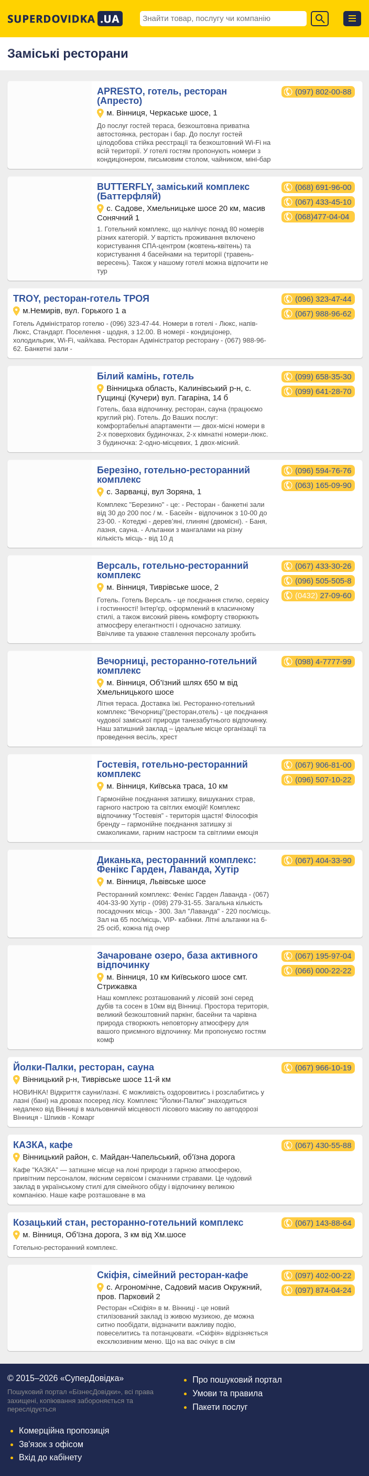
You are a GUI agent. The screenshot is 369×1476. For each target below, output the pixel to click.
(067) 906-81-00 (323, 764)
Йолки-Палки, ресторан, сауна (83, 1067)
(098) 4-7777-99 (323, 661)
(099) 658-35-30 (323, 376)
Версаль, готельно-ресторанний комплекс (172, 570)
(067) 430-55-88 (323, 1145)
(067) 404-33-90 (323, 860)
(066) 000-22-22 (323, 970)
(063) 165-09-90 (323, 485)
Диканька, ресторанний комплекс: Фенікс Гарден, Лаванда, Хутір (176, 865)
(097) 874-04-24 (323, 1290)
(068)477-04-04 (322, 216)
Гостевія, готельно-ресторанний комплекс (172, 769)
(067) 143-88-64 (323, 1222)
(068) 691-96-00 (323, 187)
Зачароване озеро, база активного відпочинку (177, 960)
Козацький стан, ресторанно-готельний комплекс (128, 1222)
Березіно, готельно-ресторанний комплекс (173, 475)
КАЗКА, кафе (43, 1145)
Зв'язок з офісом (51, 1444)
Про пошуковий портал (237, 1379)
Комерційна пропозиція (64, 1430)
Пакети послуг (219, 1407)
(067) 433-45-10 (323, 201)
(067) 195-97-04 (323, 955)
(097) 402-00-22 (323, 1275)
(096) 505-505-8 (323, 580)
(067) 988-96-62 (323, 313)
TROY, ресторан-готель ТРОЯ (81, 298)
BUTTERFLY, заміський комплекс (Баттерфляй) (173, 191)
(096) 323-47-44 (323, 298)
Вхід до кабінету (50, 1457)
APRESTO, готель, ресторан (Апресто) (162, 96)
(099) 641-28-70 (323, 391)
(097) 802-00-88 (323, 91)
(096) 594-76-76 (323, 470)
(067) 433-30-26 (323, 565)
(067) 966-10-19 (323, 1067)
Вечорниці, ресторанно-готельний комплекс (177, 666)
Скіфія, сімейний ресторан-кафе (172, 1275)
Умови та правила (227, 1393)
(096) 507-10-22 (323, 779)
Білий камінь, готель (145, 376)
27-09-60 (323, 595)
